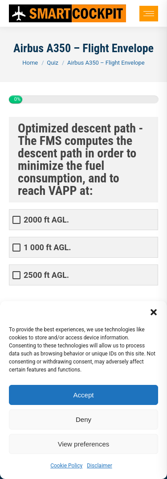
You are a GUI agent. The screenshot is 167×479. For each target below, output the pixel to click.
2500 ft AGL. (46, 275)
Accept (83, 395)
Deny (83, 419)
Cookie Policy (66, 465)
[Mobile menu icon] (148, 13)
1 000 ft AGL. (47, 247)
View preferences (84, 444)
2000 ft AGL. (46, 219)
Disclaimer (99, 465)
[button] (153, 312)
